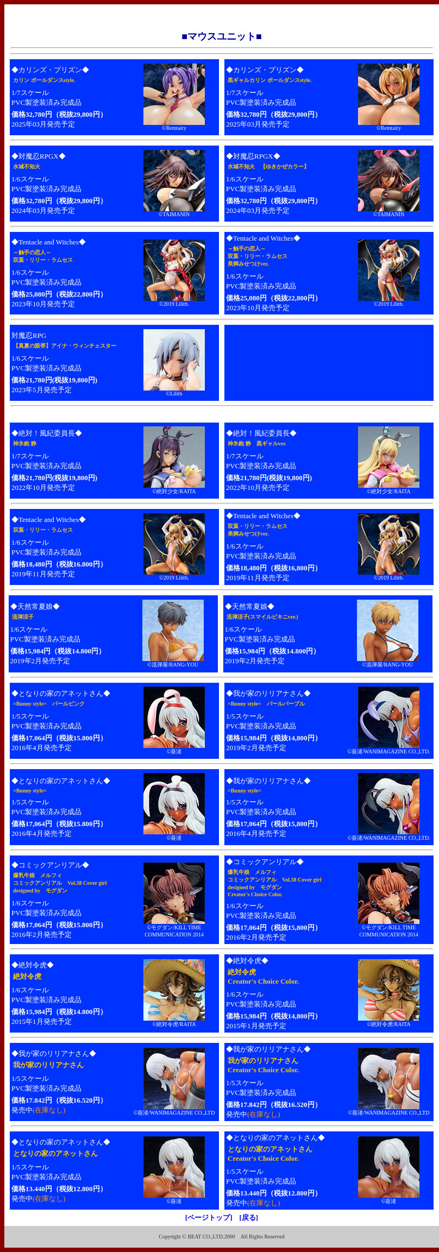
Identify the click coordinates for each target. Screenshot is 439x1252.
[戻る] (249, 1217)
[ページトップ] (209, 1217)
